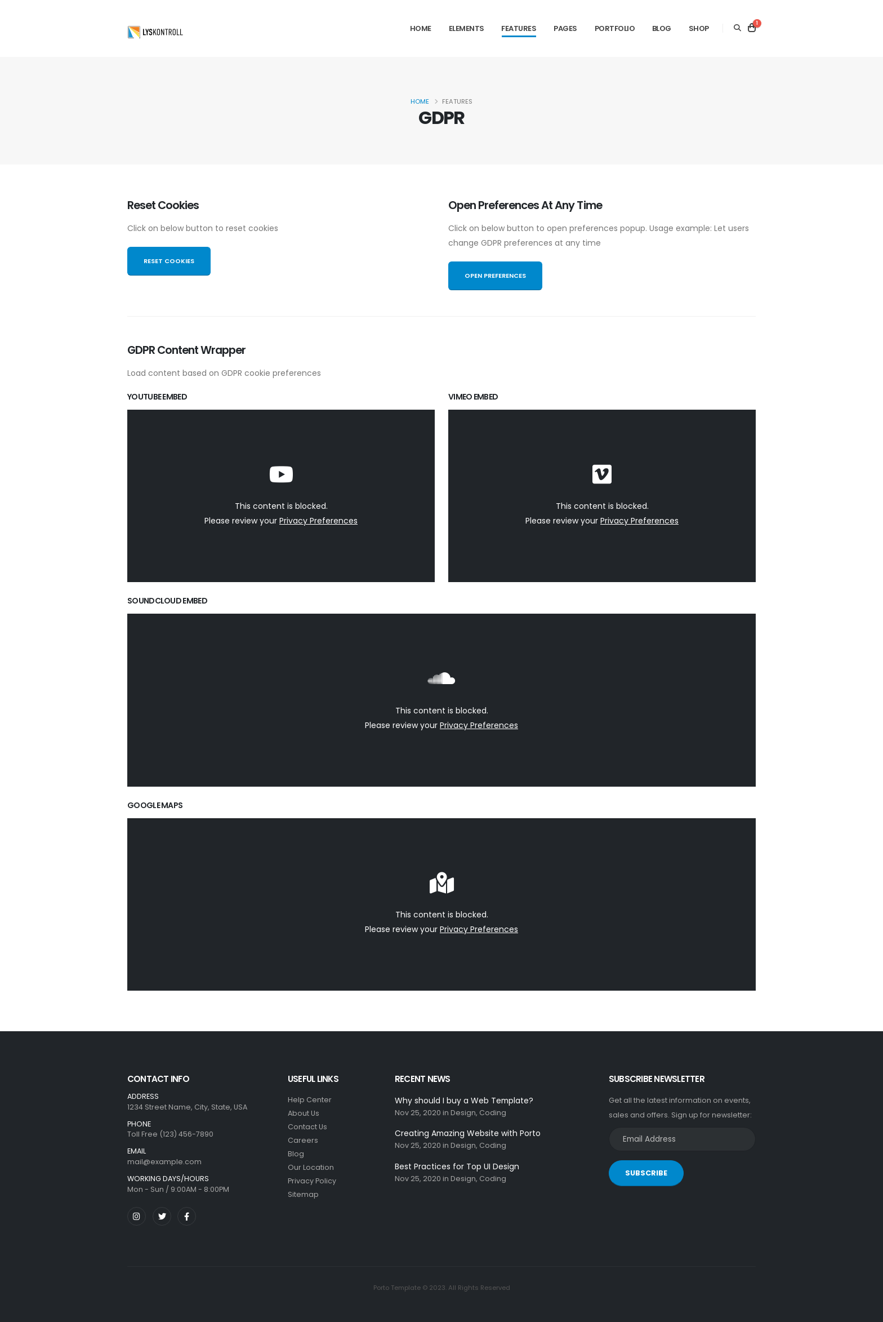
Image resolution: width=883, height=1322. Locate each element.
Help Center (310, 1099)
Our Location (311, 1167)
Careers (303, 1140)
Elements (466, 28)
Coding (492, 1112)
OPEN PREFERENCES (495, 275)
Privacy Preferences (318, 520)
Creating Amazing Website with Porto (468, 1133)
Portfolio (615, 28)
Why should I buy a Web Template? (464, 1100)
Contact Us (307, 1127)
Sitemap (303, 1194)
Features (518, 28)
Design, (464, 1112)
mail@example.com (164, 1161)
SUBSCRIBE (646, 1173)
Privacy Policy (312, 1181)
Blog (661, 28)
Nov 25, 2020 (418, 1112)
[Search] (737, 28)
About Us (303, 1113)
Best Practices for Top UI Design (457, 1166)
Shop (699, 28)
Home (420, 28)
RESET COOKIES (169, 260)
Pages (565, 28)
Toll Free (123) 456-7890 (170, 1134)
